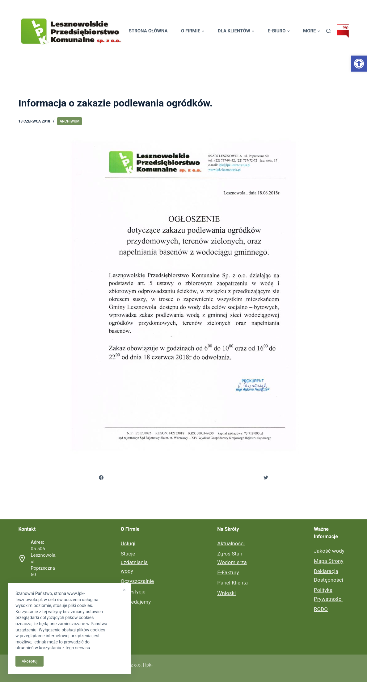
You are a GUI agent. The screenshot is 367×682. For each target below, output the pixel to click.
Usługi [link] (128, 543)
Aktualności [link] (231, 543)
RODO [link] (321, 609)
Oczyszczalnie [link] (137, 581)
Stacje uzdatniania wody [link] (134, 562)
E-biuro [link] (278, 31)
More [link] (311, 31)
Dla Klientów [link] (236, 31)
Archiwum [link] (69, 121)
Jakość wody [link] (329, 551)
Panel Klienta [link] (232, 583)
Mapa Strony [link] (328, 561)
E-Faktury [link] (228, 572)
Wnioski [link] (226, 593)
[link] (359, 64)
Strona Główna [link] (148, 31)
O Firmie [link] (192, 31)
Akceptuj (29, 661)
